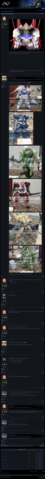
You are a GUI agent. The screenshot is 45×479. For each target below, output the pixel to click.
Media (12, 10)
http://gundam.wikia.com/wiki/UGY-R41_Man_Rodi (15, 422)
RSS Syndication (30, 475)
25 (33, 463)
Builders (35, 6)
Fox (3, 81)
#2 (43, 75)
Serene (41, 467)
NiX (3, 362)
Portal (30, 6)
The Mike (26, 390)
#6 (43, 325)
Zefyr (40, 460)
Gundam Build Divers (4, 452)
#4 (43, 293)
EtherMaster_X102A (29, 465)
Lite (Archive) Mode (19, 475)
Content (33, 6)
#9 (43, 374)
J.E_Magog (9, 477)
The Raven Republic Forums (3, 10)
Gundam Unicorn (4, 454)
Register (10, 8)
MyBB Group (9, 476)
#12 (43, 419)
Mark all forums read (24, 475)
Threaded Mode (42, 13)
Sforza (41, 465)
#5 (43, 309)
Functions (43, 6)
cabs (29, 463)
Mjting (4, 299)
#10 (43, 390)
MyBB (4, 476)
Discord (38, 6)
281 (33, 454)
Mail (40, 6)
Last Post (39, 456)
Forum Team (2, 475)
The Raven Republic (10, 475)
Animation (15, 10)
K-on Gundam (3, 461)
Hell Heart (41, 458)
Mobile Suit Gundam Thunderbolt (6, 456)
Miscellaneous (9, 10)
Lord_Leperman (4, 283)
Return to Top (14, 475)
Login (8, 8)
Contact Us (5, 475)
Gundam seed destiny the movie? (6, 465)
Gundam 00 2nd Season (5, 463)
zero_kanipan (29, 461)
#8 (43, 356)
